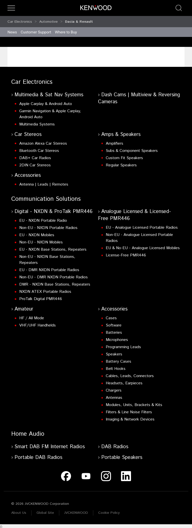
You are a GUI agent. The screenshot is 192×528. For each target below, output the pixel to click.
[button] (11, 8)
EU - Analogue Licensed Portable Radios (142, 225)
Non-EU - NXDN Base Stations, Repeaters (47, 257)
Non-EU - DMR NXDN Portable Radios (53, 275)
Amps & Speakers (120, 132)
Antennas (114, 395)
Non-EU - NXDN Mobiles (41, 240)
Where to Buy (66, 30)
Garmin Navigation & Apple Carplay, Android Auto (50, 112)
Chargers (114, 388)
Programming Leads (123, 345)
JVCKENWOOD (76, 510)
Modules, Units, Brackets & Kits (134, 403)
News (12, 30)
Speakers (114, 352)
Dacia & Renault (79, 20)
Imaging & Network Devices (130, 417)
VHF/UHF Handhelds (37, 323)
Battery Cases (118, 359)
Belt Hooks (116, 366)
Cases (111, 316)
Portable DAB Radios (38, 455)
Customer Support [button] (36, 30)
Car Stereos (28, 132)
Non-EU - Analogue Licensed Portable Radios (139, 235)
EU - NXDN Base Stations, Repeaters (52, 247)
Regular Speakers (121, 163)
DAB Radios (114, 444)
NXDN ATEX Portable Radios (45, 289)
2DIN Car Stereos (35, 163)
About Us (18, 510)
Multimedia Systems (37, 122)
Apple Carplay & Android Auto (45, 102)
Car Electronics (20, 20)
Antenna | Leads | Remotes (43, 182)
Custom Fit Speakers (124, 156)
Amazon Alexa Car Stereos (43, 141)
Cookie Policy (109, 510)
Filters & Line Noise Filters (129, 410)
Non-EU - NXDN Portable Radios (48, 225)
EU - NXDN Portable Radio (43, 218)
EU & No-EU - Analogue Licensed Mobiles (143, 246)
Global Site (45, 510)
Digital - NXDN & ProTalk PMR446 (53, 209)
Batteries (114, 330)
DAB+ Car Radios (35, 156)
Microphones (117, 337)
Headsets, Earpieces (124, 381)
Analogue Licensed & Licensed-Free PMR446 (134, 213)
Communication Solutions (46, 197)
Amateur (23, 307)
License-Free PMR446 (126, 253)
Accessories (27, 173)
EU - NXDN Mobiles (36, 233)
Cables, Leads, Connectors (130, 374)
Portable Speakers (121, 455)
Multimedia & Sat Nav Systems (48, 92)
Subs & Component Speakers (132, 148)
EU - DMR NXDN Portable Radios (49, 268)
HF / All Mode (31, 316)
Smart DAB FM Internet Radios (49, 444)
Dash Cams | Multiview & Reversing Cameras (139, 96)
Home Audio (27, 431)
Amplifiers (114, 141)
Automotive (48, 20)
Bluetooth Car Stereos (39, 148)
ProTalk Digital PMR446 (40, 297)
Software (114, 323)
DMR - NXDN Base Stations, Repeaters (54, 282)
